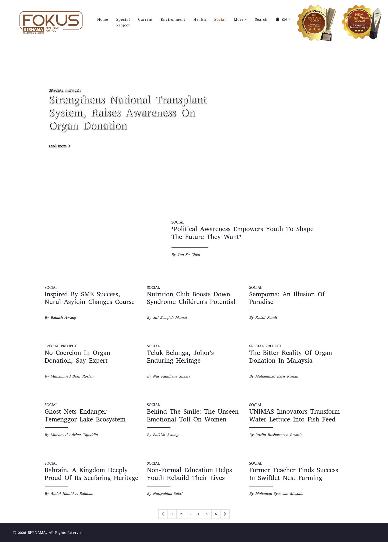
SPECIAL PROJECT (65, 90)
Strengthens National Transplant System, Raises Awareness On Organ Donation (127, 113)
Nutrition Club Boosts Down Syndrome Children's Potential (191, 298)
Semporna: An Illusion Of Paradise (286, 298)
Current (145, 19)
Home (102, 19)
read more (59, 146)
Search (261, 19)
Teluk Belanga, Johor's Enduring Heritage (180, 356)
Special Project (123, 22)
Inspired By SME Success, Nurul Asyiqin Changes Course (90, 298)
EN (281, 19)
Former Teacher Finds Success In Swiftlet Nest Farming (293, 474)
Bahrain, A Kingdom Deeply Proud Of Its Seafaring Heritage (91, 474)
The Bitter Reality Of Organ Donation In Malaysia (290, 356)
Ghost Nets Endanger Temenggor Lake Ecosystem (85, 415)
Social (220, 19)
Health (199, 19)
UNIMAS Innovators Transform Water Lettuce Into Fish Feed (294, 415)
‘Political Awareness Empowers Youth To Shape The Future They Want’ (243, 233)
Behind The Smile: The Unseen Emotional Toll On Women (193, 415)
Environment (173, 19)
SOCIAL (178, 222)
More (239, 19)
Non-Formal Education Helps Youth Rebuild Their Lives (189, 474)
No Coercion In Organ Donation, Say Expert (77, 356)
